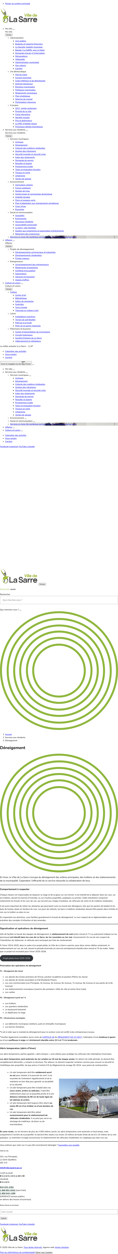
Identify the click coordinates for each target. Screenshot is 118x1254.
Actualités (19, 215)
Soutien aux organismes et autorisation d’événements (39, 230)
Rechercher (5, 594)
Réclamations (21, 56)
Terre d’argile (21, 307)
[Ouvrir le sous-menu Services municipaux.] (30, 375)
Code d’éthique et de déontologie (30, 80)
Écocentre (19, 209)
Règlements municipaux (26, 93)
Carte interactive (22, 114)
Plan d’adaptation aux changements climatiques (37, 203)
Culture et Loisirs (12, 283)
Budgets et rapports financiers (29, 44)
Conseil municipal (23, 77)
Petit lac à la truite (23, 322)
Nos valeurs (20, 65)
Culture (13, 292)
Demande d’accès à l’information (30, 53)
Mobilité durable (22, 197)
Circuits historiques (23, 335)
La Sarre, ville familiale (25, 227)
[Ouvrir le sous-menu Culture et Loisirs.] (22, 283)
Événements (20, 218)
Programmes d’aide (24, 166)
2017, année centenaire (26, 108)
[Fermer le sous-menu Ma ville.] (9, 35)
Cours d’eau (20, 206)
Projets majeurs (22, 258)
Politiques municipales (25, 90)
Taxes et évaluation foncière (27, 169)
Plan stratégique (22, 96)
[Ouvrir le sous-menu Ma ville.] (14, 29)
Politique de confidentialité (23, 1252)
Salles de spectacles (24, 301)
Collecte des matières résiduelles (30, 148)
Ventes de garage (23, 178)
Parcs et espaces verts (25, 200)
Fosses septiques (23, 188)
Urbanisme (20, 175)
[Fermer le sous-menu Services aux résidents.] (9, 136)
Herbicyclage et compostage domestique (33, 194)
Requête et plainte (23, 163)
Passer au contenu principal (17, 3)
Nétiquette (20, 59)
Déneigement (21, 145)
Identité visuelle (22, 117)
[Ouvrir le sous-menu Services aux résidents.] (27, 130)
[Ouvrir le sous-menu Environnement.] (25, 418)
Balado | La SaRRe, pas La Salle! (30, 50)
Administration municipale (27, 62)
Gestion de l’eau (22, 191)
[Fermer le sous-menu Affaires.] (9, 246)
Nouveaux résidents (24, 221)
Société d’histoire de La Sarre (28, 338)
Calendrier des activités (15, 351)
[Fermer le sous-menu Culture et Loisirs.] (9, 289)
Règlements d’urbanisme (26, 267)
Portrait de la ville (23, 111)
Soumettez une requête (68, 1145)
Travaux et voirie (22, 172)
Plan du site (5, 1252)
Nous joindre (10, 354)
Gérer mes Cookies (44, 1252)
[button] (16, 363)
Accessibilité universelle (26, 224)
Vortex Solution (62, 1247)
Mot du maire (21, 74)
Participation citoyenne (25, 102)
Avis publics (20, 41)
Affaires (8, 240)
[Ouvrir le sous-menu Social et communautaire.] (34, 421)
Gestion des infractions (25, 151)
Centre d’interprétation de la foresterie (32, 332)
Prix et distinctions (23, 120)
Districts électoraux (24, 83)
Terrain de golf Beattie (25, 319)
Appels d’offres (22, 279)
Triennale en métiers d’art (26, 310)
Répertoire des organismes (27, 234)
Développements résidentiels (28, 255)
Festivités (19, 304)
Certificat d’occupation (25, 270)
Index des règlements (25, 157)
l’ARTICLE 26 (48, 1037)
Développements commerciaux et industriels (35, 252)
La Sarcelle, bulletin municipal (29, 47)
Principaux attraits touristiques (29, 126)
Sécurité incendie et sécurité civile (30, 154)
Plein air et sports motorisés (28, 325)
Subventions (21, 273)
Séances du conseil (23, 99)
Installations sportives (25, 316)
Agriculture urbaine (24, 185)
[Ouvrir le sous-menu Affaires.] (14, 240)
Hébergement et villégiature (28, 341)
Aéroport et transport (25, 276)
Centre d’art (20, 295)
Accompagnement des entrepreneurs (32, 264)
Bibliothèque (21, 298)
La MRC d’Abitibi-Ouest (26, 123)
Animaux (19, 142)
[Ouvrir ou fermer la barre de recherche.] (33, 364)
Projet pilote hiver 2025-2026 (16, 958)
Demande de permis (24, 160)
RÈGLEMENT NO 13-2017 (70, 1037)
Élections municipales (25, 87)
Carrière (18, 68)
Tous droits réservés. (33, 1247)
